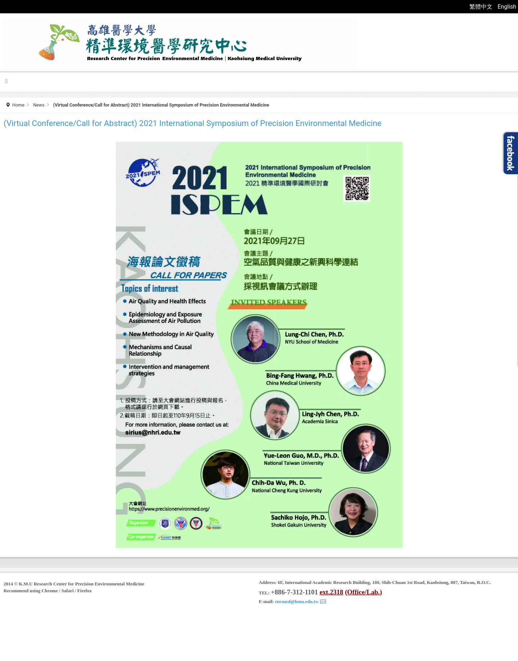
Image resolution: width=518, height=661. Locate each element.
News (39, 105)
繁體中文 (481, 6)
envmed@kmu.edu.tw (296, 601)
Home (18, 105)
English (506, 6)
